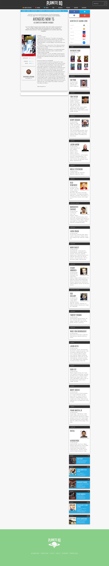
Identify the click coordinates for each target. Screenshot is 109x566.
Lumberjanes (72, 172)
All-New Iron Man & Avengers (80, 420)
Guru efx (73, 370)
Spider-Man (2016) (73, 400)
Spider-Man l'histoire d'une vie (82, 255)
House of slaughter (85, 445)
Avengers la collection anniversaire (80, 277)
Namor (71, 149)
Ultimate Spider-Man (74, 250)
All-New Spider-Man (73, 358)
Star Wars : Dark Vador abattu (78, 159)
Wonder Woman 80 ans (80, 216)
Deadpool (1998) (80, 377)
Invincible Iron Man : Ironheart (75, 398)
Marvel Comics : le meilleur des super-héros (77, 351)
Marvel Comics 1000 (77, 160)
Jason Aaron (74, 145)
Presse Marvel (56, 14)
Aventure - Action (44, 15)
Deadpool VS (72, 123)
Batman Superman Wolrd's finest (76, 334)
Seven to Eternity (84, 195)
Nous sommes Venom (79, 257)
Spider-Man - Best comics (82, 336)
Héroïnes (78, 219)
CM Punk (73, 80)
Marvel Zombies (80, 374)
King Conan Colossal (81, 318)
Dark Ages (76, 111)
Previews (68, 7)
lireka (77, 42)
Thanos (85, 397)
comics (46, 7)
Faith (82, 218)
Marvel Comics (77, 253)
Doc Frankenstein (73, 349)
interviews (84, 7)
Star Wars (80, 283)
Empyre (71, 396)
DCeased (71, 109)
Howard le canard (82, 304)
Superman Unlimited (73, 444)
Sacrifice (75, 189)
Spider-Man (75, 104)
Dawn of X (72, 128)
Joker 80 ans (81, 449)
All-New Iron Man (77, 415)
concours (76, 7)
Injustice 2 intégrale (83, 107)
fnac (77, 29)
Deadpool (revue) (81, 131)
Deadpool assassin (73, 255)
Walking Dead (74, 306)
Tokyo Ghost (77, 195)
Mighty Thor (72, 83)
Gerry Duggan (75, 120)
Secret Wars (82, 237)
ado (31, 15)
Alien (83, 372)
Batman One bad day (81, 108)
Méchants (82, 219)
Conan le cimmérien (73, 318)
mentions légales (74, 553)
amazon (77, 25)
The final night (72, 275)
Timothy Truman (76, 315)
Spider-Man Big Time (79, 397)
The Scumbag (83, 192)
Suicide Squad (85, 359)
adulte (34, 15)
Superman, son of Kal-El (74, 107)
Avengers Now (75, 51)
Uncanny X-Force (78, 418)
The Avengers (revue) (83, 134)
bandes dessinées (27, 7)
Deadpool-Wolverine (77, 372)
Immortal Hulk (78, 218)
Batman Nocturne (78, 445)
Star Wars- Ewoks (73, 234)
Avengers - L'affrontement (82, 133)
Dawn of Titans (77, 105)
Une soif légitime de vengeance (82, 194)
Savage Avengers (73, 413)
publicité (58, 553)
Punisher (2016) (75, 416)
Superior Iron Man (76, 237)
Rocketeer (72, 100)
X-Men (84, 257)
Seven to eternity (73, 194)
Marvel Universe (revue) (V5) (75, 419)
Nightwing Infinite (73, 108)
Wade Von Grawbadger (78, 331)
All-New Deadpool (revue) (77, 359)
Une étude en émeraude (74, 446)
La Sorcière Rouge (81, 221)
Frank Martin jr (76, 410)
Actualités (60, 7)
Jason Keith (74, 346)
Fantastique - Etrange (51, 15)
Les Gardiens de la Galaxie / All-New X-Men (77, 360)
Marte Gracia (75, 390)
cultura (77, 32)
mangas (37, 7)
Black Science (72, 192)
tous (53, 7)
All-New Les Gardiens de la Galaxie (74, 85)
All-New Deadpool (76, 378)
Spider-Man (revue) (82, 259)
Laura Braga (74, 231)
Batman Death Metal (81, 448)
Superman (72, 277)
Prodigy (84, 451)
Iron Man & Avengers (84, 419)
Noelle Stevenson (76, 169)
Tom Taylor (74, 97)
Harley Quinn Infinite (80, 234)
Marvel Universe (73, 135)
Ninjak (86, 221)
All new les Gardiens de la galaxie (78, 130)
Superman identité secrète (83, 279)
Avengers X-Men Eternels (76, 394)
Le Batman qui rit (77, 236)
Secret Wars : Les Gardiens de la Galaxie (77, 222)
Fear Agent (72, 188)
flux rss (52, 553)
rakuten (77, 39)
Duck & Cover (80, 444)
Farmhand (76, 302)
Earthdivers (72, 445)
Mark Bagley (74, 248)
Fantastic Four (72, 397)
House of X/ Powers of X (74, 393)
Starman (71, 337)
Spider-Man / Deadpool (74, 134)
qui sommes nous (35, 553)
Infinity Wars (77, 127)
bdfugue (77, 35)
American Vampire (82, 446)
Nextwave (72, 280)
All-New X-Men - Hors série (83, 356)
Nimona (82, 174)
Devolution (79, 196)
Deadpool (72, 372)
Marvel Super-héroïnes (79, 156)
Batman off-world (77, 148)
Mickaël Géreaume (29, 77)
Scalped (71, 148)
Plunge (76, 279)
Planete (54, 3)
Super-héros (58, 15)
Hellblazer (85, 444)
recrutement (65, 553)
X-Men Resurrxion (80, 413)
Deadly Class (72, 195)
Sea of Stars (77, 157)
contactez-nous (44, 553)
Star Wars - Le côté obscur (79, 322)
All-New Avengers (85, 418)
